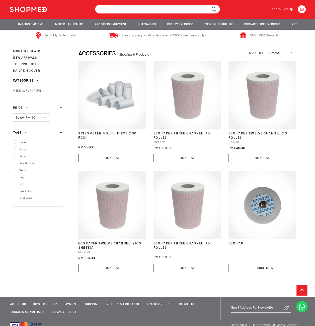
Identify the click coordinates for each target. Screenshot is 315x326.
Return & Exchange (126, 299)
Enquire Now (257, 263)
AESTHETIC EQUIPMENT (110, 24)
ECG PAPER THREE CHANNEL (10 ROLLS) (179, 133)
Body (22, 149)
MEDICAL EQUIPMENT (69, 24)
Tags (20, 132)
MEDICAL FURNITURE (219, 24)
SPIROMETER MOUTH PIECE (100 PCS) (108, 133)
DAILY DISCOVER (26, 71)
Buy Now (111, 155)
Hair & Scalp (28, 163)
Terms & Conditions (27, 307)
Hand (22, 156)
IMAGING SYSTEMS (31, 24)
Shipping (94, 299)
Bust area (25, 198)
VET (294, 24)
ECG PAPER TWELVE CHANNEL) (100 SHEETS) (110, 240)
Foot (22, 184)
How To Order (45, 299)
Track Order (161, 299)
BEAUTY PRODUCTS (180, 24)
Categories (26, 80)
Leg (21, 177)
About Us (18, 299)
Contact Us (189, 299)
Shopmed (263, 320)
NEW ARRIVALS (25, 58)
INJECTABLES (147, 24)
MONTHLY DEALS (26, 51)
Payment (72, 299)
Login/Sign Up (282, 9)
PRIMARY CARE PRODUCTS (262, 24)
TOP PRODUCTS (26, 64)
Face (22, 142)
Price (20, 108)
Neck (22, 170)
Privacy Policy (64, 307)
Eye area (25, 191)
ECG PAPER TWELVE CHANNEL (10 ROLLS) (253, 133)
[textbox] (157, 9)
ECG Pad (231, 238)
